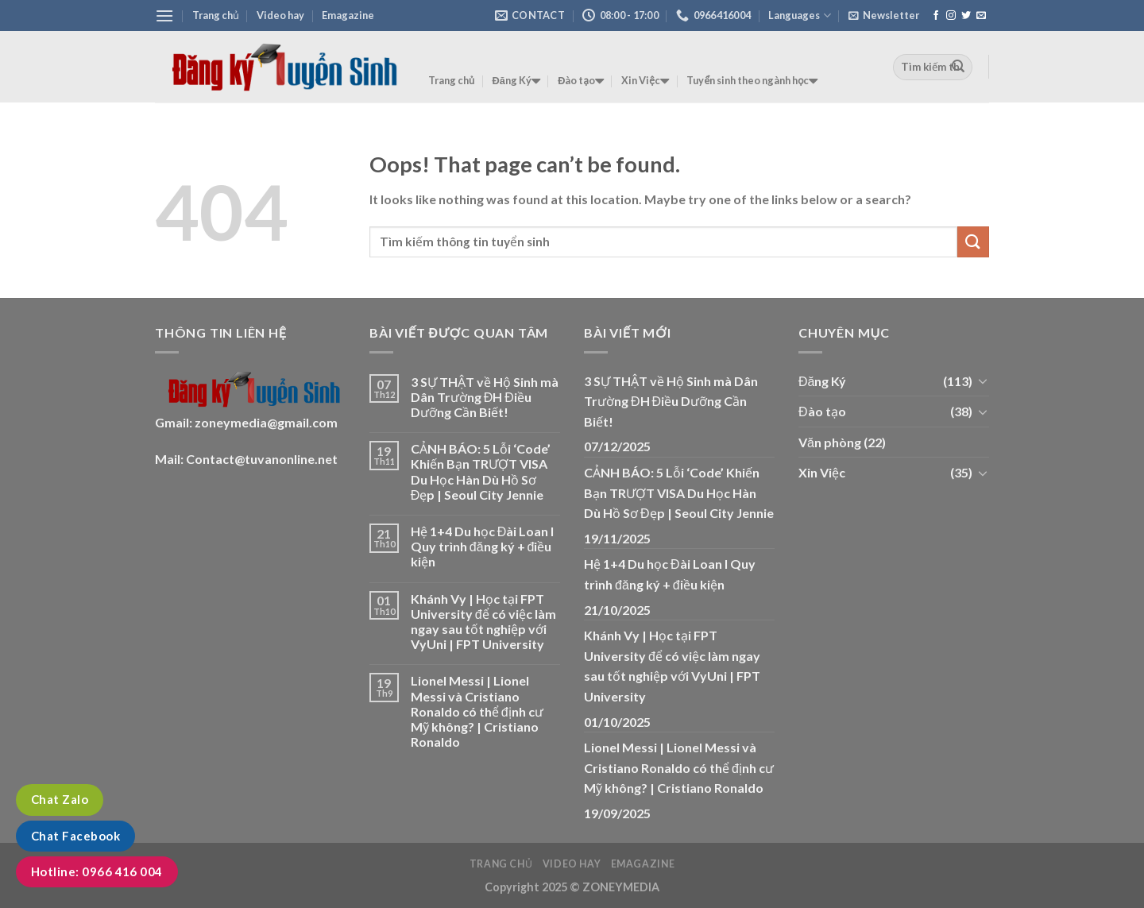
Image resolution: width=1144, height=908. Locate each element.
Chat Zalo (59, 799)
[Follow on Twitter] (966, 15)
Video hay (280, 15)
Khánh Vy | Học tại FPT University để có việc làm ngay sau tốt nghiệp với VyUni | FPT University (483, 621)
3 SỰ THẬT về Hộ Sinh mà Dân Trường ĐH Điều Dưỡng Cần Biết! (484, 396)
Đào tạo (581, 81)
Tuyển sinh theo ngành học (751, 81)
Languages (799, 15)
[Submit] (958, 66)
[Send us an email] (981, 15)
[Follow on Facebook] (936, 15)
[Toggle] (982, 380)
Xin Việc (645, 81)
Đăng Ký (516, 81)
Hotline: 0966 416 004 (97, 871)
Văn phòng (829, 442)
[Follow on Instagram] (951, 15)
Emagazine (348, 15)
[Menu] (164, 15)
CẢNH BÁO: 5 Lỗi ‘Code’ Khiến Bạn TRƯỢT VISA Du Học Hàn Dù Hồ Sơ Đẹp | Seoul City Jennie (481, 471)
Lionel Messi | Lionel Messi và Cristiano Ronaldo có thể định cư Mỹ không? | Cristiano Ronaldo (477, 711)
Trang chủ (215, 15)
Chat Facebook (75, 836)
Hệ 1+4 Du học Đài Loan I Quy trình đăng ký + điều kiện (483, 546)
